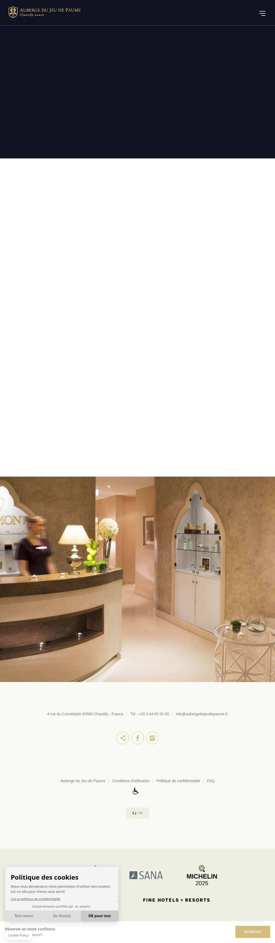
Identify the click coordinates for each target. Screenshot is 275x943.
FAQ (211, 781)
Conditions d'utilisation (130, 781)
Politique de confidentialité (178, 781)
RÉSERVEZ (252, 932)
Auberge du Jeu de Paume (82, 781)
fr (140, 813)
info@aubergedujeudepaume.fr (202, 714)
